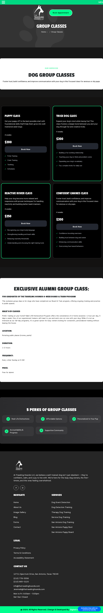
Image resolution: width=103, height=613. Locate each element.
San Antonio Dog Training (63, 522)
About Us (17, 507)
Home (43, 32)
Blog (15, 517)
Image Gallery (20, 512)
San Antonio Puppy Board (63, 532)
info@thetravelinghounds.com (27, 586)
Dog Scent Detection (61, 502)
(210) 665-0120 (21, 581)
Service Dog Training (61, 517)
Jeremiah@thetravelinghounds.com (29, 589)
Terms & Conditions (22, 553)
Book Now (25, 149)
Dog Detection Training (62, 507)
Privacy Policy (19, 548)
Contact (17, 527)
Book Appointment (61, 13)
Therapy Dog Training (61, 512)
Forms (16, 522)
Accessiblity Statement (24, 558)
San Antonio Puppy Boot (62, 527)
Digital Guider (76, 609)
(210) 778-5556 (21, 578)
